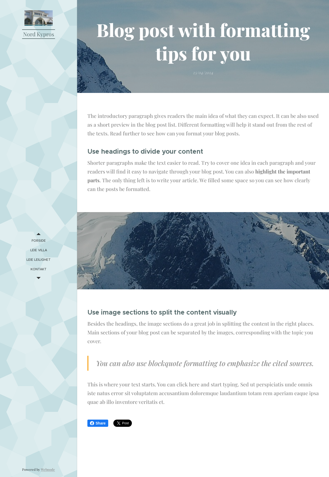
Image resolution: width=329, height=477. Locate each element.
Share (98, 423)
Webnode (48, 469)
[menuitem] (39, 241)
